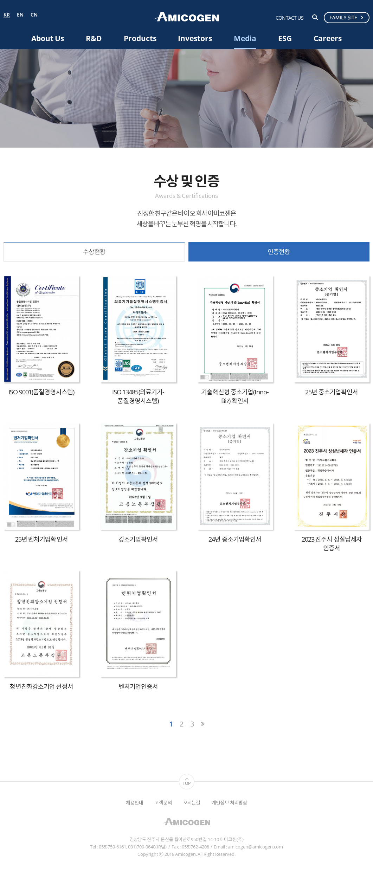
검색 (315, 17)
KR (7, 15)
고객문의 (163, 802)
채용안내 (134, 802)
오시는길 (191, 802)
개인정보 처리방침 (229, 802)
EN (20, 15)
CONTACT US (289, 17)
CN (34, 15)
